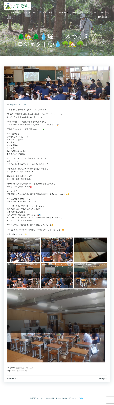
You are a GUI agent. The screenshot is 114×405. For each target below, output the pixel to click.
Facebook (103, 17)
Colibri (81, 398)
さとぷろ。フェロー (89, 12)
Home (16, 12)
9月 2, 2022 (21, 105)
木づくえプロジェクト (19, 371)
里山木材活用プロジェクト (25, 368)
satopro (12, 105)
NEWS (75, 12)
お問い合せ (104, 12)
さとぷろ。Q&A (29, 12)
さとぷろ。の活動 (47, 12)
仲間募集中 (64, 12)
